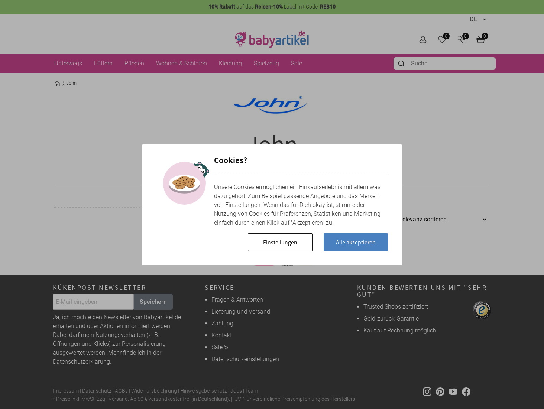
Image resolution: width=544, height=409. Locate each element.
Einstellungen (278, 242)
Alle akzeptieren (355, 242)
